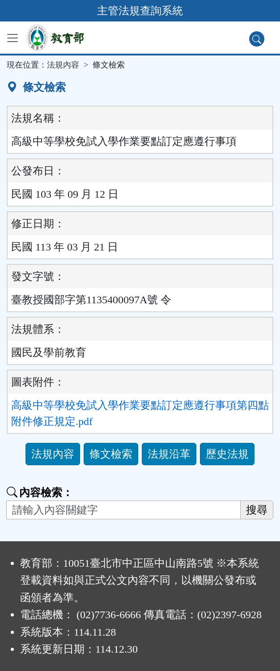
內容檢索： (40, 492)
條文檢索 (110, 454)
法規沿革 (169, 454)
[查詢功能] (256, 39)
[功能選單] (12, 38)
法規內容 (63, 64)
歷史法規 (227, 454)
